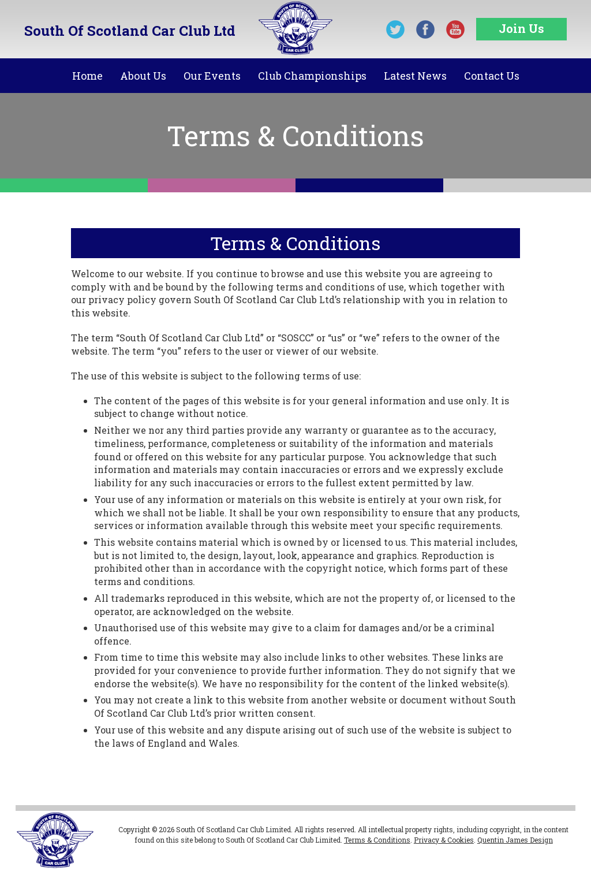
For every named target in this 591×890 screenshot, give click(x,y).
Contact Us (491, 76)
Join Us (521, 28)
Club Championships (312, 76)
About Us (143, 76)
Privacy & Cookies (444, 839)
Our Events (212, 76)
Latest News (415, 76)
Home (87, 76)
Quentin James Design (515, 839)
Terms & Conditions (377, 839)
